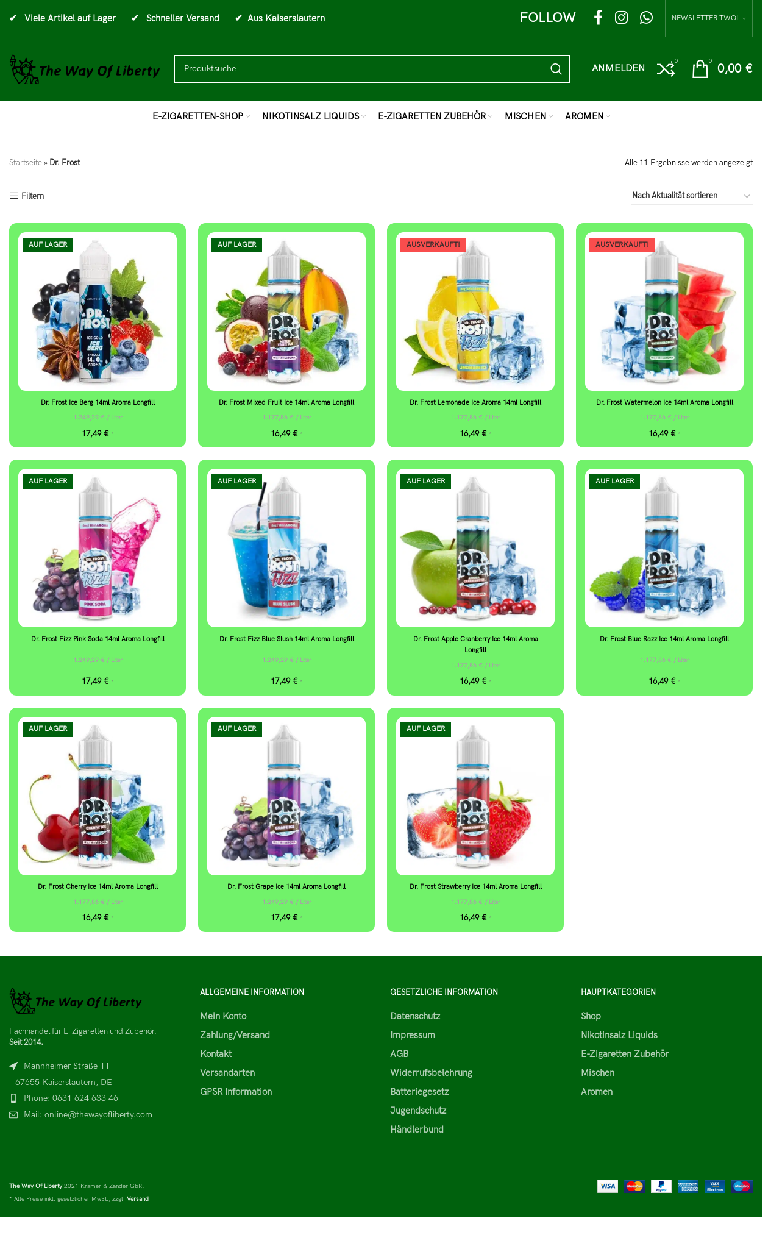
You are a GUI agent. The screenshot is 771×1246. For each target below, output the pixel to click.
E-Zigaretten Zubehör (625, 1075)
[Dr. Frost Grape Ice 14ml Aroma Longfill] (286, 807)
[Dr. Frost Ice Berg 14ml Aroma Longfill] (97, 311)
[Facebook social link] (598, 18)
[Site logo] (85, 68)
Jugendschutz (418, 1132)
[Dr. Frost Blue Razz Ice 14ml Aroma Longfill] (664, 559)
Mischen (597, 1094)
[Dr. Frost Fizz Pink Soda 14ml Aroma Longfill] (97, 559)
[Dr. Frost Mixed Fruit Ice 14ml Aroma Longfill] (286, 311)
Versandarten (227, 1094)
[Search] (372, 69)
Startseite (25, 163)
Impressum (412, 1057)
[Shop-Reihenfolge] (692, 196)
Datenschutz (415, 1038)
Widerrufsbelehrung (431, 1094)
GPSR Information (236, 1113)
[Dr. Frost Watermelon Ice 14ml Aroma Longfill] (664, 311)
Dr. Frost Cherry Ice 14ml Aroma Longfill (97, 897)
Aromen (597, 1113)
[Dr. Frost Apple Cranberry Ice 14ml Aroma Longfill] (475, 559)
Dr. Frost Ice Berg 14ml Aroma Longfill (97, 402)
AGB (399, 1075)
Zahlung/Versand (235, 1057)
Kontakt (216, 1075)
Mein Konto (223, 1038)
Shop (591, 1038)
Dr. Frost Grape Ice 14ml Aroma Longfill (286, 897)
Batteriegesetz (419, 1113)
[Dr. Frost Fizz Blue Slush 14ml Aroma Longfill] (286, 559)
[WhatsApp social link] (646, 18)
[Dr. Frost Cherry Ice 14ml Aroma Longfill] (97, 807)
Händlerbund (417, 1151)
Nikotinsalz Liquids (619, 1057)
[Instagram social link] (621, 18)
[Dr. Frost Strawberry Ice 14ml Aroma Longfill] (475, 807)
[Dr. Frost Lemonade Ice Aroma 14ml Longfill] (475, 311)
